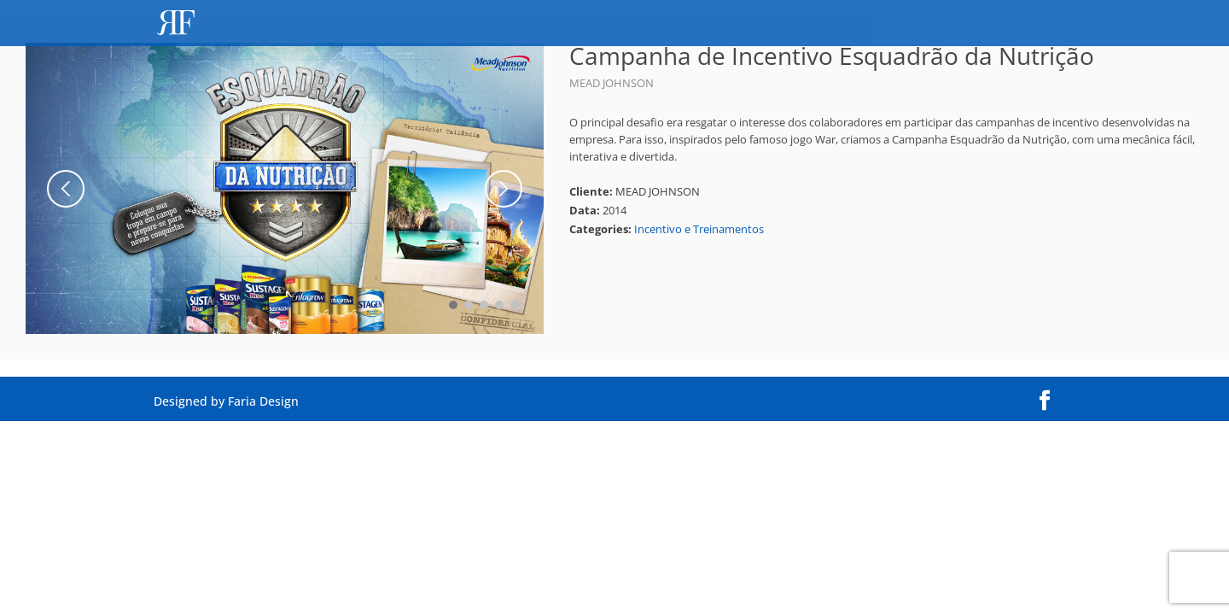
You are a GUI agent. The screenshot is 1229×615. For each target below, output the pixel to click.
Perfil (874, 24)
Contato (1043, 24)
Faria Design (263, 401)
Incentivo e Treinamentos (699, 229)
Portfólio (953, 24)
